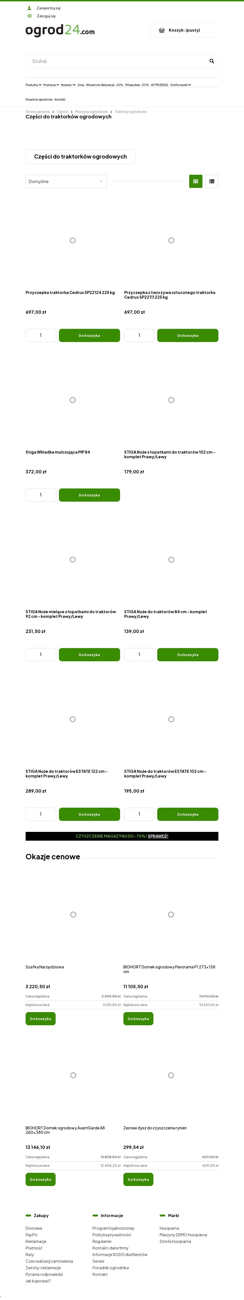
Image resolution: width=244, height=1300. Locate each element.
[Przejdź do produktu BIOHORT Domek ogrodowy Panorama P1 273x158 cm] (170, 920)
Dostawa (34, 1228)
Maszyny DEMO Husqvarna (183, 1234)
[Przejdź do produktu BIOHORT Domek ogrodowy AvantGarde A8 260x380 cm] (73, 1081)
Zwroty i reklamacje (43, 1267)
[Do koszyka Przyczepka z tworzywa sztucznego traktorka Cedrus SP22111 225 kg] (187, 335)
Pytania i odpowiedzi (44, 1274)
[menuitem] (33, 85)
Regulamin (102, 1241)
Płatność (34, 1247)
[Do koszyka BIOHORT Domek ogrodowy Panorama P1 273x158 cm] (138, 1018)
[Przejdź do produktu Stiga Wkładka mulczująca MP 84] (73, 400)
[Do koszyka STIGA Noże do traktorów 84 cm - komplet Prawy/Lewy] (187, 654)
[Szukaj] (211, 61)
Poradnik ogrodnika (111, 1267)
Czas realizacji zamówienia (49, 1261)
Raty (30, 1254)
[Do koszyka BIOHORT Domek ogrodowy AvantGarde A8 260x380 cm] (41, 1179)
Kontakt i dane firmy (111, 1247)
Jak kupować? (38, 1280)
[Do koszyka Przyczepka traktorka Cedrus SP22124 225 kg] (89, 335)
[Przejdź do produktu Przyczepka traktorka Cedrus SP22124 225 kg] (73, 240)
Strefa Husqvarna (175, 1241)
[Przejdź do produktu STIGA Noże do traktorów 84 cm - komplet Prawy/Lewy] (171, 560)
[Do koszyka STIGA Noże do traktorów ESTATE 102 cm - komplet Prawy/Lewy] (187, 814)
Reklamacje (36, 1241)
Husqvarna (169, 1228)
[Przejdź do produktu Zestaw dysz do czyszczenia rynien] (170, 1081)
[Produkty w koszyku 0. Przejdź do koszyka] (184, 30)
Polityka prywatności (112, 1234)
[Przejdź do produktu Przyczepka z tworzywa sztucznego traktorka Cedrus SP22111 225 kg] (171, 240)
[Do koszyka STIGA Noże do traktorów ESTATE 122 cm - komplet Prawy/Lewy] (89, 814)
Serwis (98, 1261)
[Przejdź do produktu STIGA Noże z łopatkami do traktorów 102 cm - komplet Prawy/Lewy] (171, 400)
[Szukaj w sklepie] (117, 61)
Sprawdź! (158, 836)
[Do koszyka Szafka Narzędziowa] (41, 1018)
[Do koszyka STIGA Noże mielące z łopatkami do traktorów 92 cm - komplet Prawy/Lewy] (89, 654)
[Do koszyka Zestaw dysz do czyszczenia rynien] (138, 1179)
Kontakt (100, 1274)
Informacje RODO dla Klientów (120, 1254)
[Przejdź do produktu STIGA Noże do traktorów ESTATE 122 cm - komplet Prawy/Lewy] (73, 719)
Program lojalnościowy (114, 1228)
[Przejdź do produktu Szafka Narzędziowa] (73, 920)
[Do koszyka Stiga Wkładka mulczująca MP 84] (89, 495)
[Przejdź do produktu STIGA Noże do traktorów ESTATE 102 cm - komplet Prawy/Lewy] (171, 719)
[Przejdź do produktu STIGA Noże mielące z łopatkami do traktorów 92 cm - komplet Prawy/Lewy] (73, 560)
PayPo (31, 1234)
